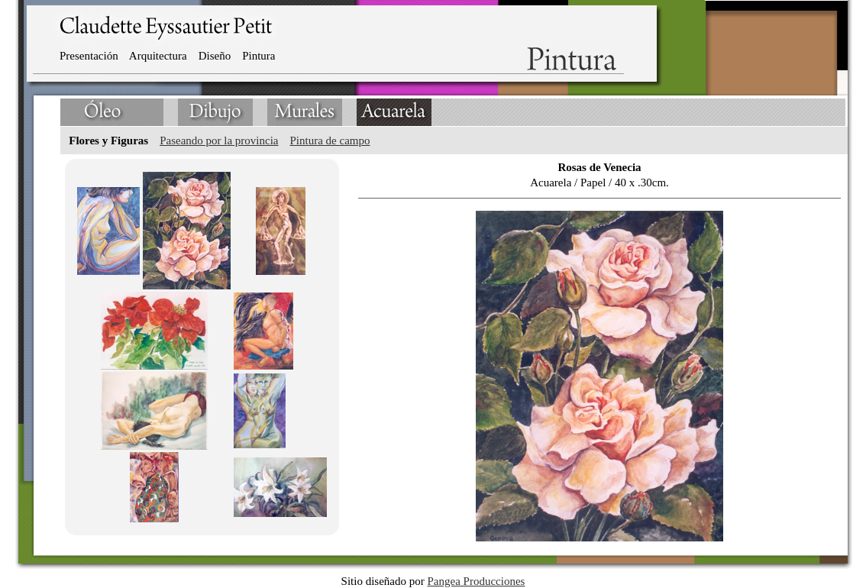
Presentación (89, 56)
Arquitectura (158, 56)
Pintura (258, 56)
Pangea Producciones (476, 581)
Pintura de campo (330, 140)
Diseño (215, 56)
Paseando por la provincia (219, 140)
